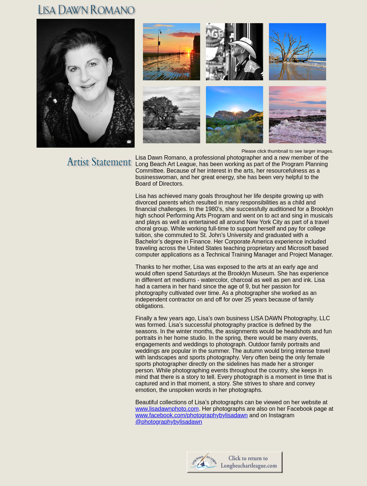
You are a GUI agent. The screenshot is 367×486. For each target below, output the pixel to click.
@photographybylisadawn (168, 422)
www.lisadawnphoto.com (167, 409)
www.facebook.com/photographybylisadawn (191, 415)
